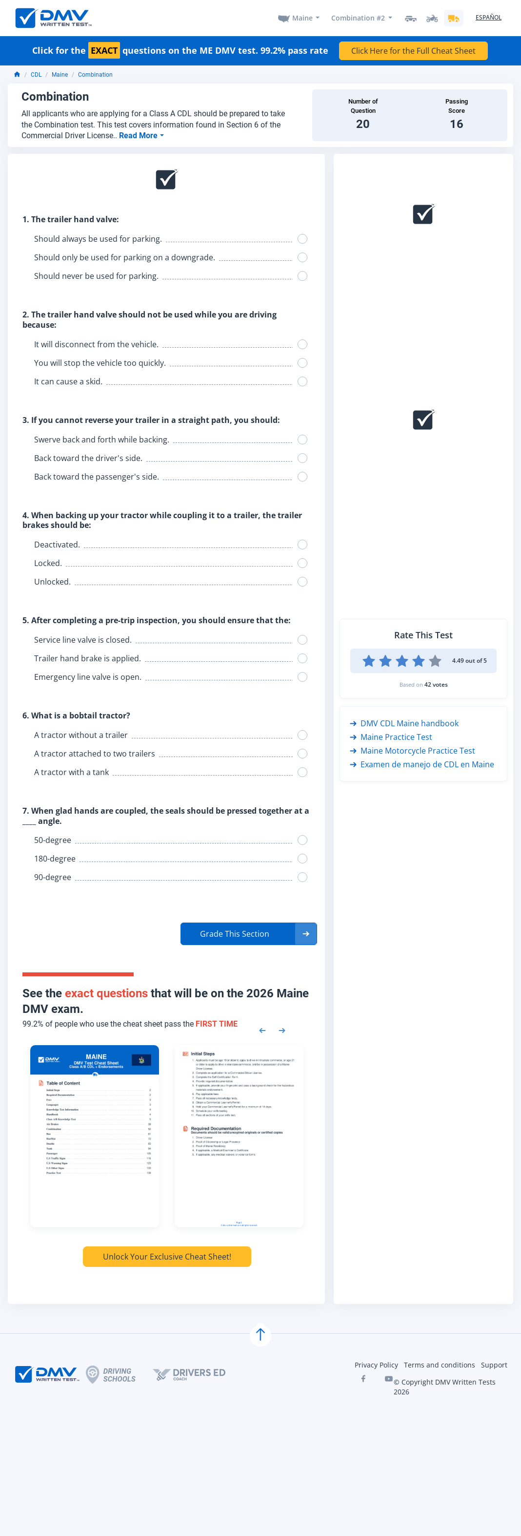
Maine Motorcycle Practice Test (412, 750)
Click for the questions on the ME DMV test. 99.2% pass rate (180, 50)
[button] (248, 934)
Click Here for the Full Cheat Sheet (413, 50)
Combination (95, 74)
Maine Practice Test (391, 737)
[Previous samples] (262, 1029)
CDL (36, 74)
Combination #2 (358, 17)
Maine (302, 17)
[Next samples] (282, 1029)
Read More (139, 135)
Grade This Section (234, 934)
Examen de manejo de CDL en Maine (422, 764)
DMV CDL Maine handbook (404, 723)
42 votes (436, 684)
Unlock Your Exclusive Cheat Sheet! (167, 1256)
